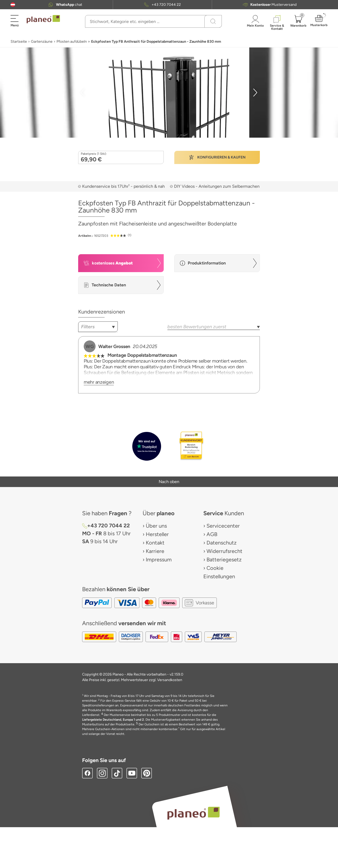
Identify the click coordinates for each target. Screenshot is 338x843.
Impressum (159, 559)
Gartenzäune (42, 41)
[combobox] (98, 326)
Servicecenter (223, 526)
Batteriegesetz (224, 559)
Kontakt (155, 542)
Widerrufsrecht (224, 551)
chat (69, 4)
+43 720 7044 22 (166, 4)
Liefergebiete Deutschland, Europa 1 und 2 (113, 719)
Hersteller (157, 534)
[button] (13, 4)
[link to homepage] (43, 19)
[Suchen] (213, 21)
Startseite (19, 41)
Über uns (156, 526)
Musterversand (273, 4)
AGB (211, 534)
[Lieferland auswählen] (13, 4)
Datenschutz (221, 542)
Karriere (155, 551)
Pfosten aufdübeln (72, 41)
